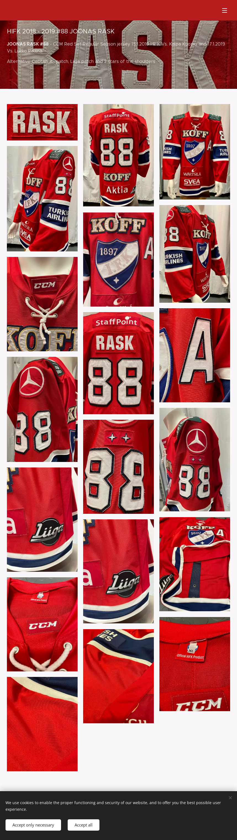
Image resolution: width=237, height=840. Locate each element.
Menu (224, 10)
